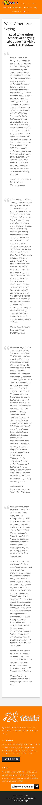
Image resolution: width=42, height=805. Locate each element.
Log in (27, 801)
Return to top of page (21, 795)
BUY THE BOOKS (11, 759)
